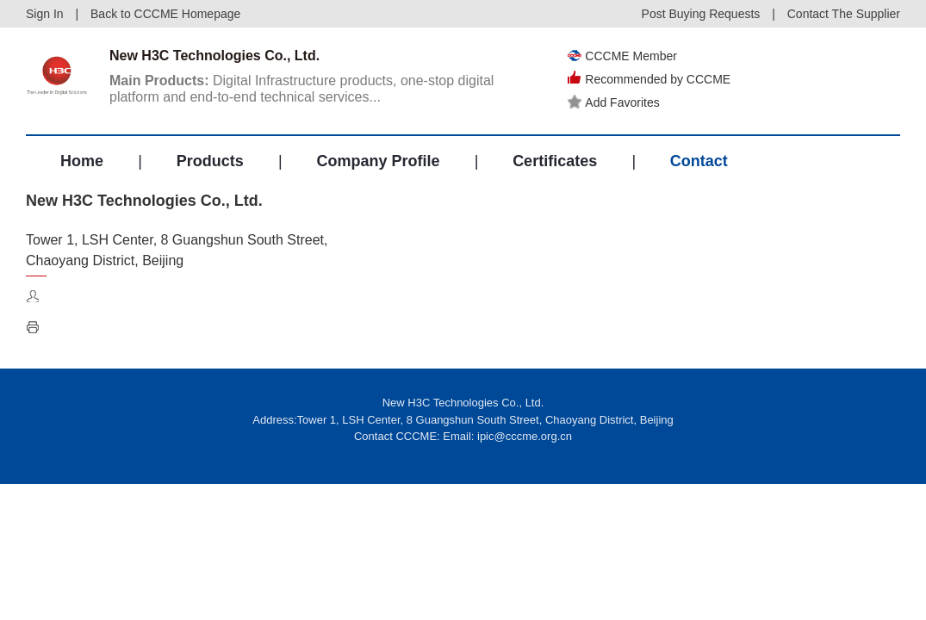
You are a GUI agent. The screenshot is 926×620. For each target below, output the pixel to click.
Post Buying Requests (701, 14)
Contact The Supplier (843, 14)
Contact (699, 161)
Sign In (45, 14)
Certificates (555, 161)
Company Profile (377, 161)
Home (81, 161)
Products (210, 161)
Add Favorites (613, 102)
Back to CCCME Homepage (165, 14)
